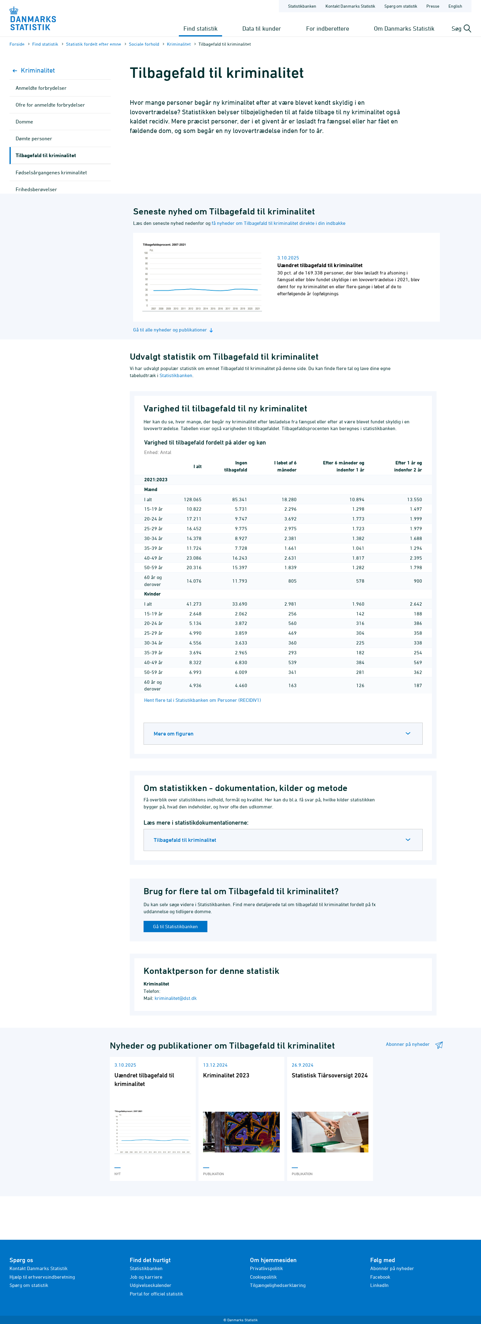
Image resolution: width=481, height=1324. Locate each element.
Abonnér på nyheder (392, 1268)
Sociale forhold (144, 44)
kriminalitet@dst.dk (176, 998)
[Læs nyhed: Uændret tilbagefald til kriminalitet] (299, 277)
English (455, 6)
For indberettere (327, 28)
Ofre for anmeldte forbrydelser (50, 105)
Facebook (380, 1277)
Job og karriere (146, 1277)
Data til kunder (261, 28)
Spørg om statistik (29, 1285)
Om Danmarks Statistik (404, 28)
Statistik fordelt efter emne (93, 44)
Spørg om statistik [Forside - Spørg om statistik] (400, 6)
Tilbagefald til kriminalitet (185, 840)
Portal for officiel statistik (156, 1293)
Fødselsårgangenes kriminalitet (51, 172)
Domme (24, 122)
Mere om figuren (174, 733)
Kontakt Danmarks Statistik (38, 1268)
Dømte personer (34, 138)
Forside (17, 44)
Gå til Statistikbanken (175, 926)
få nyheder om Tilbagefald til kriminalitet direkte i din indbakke (278, 223)
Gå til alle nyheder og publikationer (174, 330)
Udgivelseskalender (150, 1285)
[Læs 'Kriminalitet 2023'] (241, 1119)
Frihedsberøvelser (36, 189)
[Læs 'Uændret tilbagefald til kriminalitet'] (153, 1119)
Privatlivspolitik (266, 1268)
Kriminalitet (179, 44)
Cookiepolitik (263, 1277)
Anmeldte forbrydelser (41, 88)
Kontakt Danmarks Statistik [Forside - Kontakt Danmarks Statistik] (350, 6)
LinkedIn (379, 1285)
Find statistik (200, 28)
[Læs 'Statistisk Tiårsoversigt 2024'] (330, 1119)
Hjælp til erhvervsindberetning (42, 1277)
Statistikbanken (302, 6)
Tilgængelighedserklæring (278, 1285)
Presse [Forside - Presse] (432, 6)
